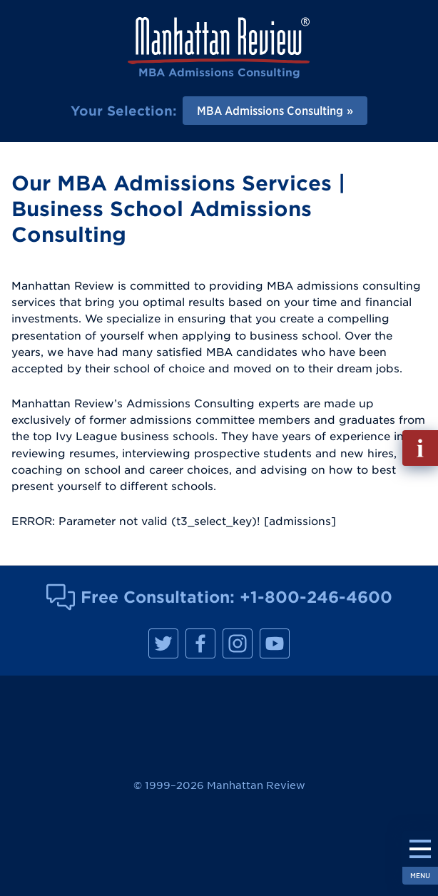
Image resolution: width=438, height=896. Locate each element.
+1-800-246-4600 (316, 597)
